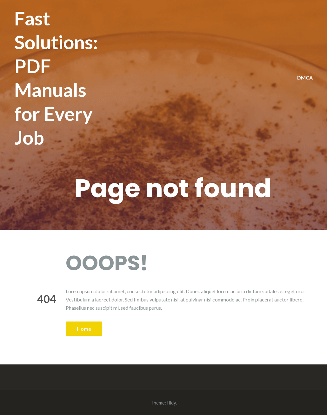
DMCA (305, 77)
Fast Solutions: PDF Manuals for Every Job (56, 78)
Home (84, 329)
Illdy (171, 402)
